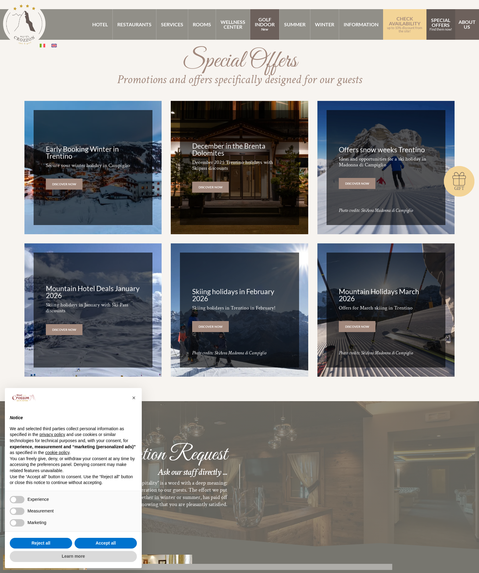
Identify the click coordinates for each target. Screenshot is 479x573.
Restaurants (134, 24)
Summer (294, 24)
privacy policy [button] (52, 434)
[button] (134, 398)
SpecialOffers (441, 24)
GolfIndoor (265, 24)
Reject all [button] (40, 543)
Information (361, 24)
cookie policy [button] (57, 452)
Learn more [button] (73, 556)
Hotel (100, 24)
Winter (324, 24)
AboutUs (467, 24)
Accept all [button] (106, 543)
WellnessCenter (233, 24)
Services (172, 24)
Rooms (202, 24)
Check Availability (405, 24)
